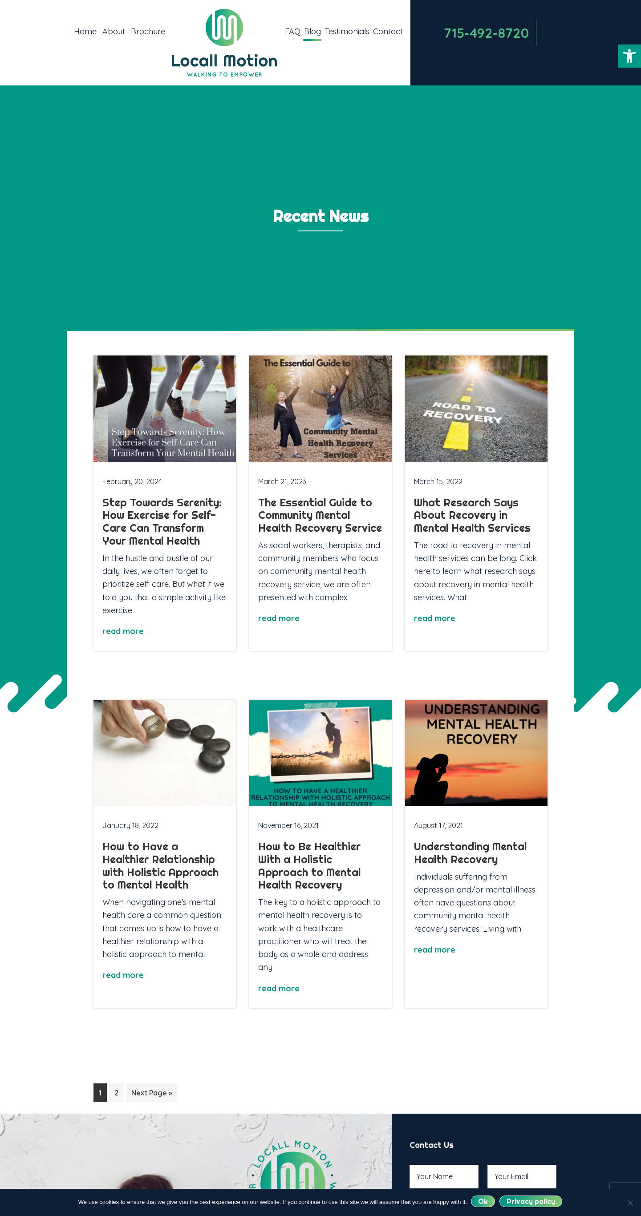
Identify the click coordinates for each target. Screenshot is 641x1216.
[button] (629, 56)
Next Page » (151, 1092)
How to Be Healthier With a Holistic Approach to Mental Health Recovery (309, 865)
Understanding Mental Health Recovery (470, 853)
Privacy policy (531, 1201)
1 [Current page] (102, 1092)
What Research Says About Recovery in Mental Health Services (472, 515)
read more (123, 631)
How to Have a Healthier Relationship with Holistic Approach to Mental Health (160, 865)
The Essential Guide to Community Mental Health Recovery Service (320, 515)
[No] (629, 1202)
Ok (483, 1201)
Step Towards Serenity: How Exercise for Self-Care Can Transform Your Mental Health (162, 521)
